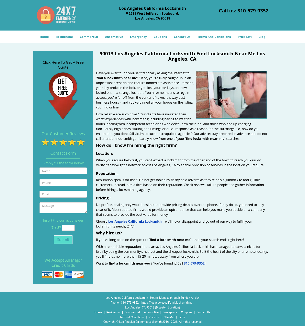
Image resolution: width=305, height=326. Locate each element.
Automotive (114, 37)
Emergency (138, 37)
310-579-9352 (253, 10)
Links (182, 317)
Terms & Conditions (132, 317)
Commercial (89, 37)
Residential (64, 37)
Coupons (160, 37)
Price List (245, 37)
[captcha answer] (68, 228)
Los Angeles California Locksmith (135, 221)
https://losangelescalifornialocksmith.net (167, 302)
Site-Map (169, 317)
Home (44, 37)
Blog (262, 37)
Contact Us (182, 37)
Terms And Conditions (214, 37)
